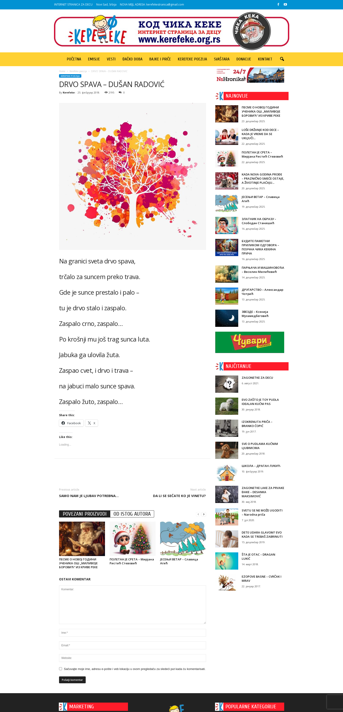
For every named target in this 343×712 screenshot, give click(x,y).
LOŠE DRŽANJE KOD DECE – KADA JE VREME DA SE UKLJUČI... (260, 134)
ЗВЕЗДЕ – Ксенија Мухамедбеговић (255, 314)
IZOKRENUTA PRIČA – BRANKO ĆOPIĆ (257, 424)
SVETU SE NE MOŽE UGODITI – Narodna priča (262, 512)
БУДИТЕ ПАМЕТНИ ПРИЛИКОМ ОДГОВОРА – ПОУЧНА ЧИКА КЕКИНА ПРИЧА (260, 247)
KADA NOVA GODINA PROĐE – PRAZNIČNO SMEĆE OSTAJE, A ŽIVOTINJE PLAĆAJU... (263, 178)
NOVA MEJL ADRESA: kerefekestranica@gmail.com (152, 4)
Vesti (111, 59)
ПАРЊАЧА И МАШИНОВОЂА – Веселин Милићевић (263, 270)
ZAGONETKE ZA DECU (257, 378)
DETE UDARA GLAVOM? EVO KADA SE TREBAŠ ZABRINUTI (262, 534)
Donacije (243, 59)
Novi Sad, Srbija (106, 4)
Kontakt (265, 59)
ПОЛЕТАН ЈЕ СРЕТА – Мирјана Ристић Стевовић (132, 561)
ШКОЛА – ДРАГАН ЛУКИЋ (261, 466)
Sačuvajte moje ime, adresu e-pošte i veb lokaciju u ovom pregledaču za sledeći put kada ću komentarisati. (134, 669)
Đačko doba (132, 59)
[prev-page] (198, 514)
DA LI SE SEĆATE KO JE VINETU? (179, 495)
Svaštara (222, 59)
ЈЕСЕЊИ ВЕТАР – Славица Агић (179, 561)
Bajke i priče (160, 59)
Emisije (94, 59)
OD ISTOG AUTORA (132, 514)
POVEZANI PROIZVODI (85, 514)
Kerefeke (69, 92)
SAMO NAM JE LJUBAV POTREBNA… (89, 495)
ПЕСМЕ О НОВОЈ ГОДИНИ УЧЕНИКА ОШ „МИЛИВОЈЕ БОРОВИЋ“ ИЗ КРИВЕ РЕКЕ (78, 563)
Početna (74, 59)
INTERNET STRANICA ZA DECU (73, 4)
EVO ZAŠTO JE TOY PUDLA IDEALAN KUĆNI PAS (260, 402)
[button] (282, 59)
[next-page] (203, 514)
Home (62, 71)
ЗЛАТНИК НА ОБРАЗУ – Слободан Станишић (259, 221)
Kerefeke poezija (192, 59)
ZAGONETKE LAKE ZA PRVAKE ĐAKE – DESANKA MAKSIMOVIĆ (263, 492)
